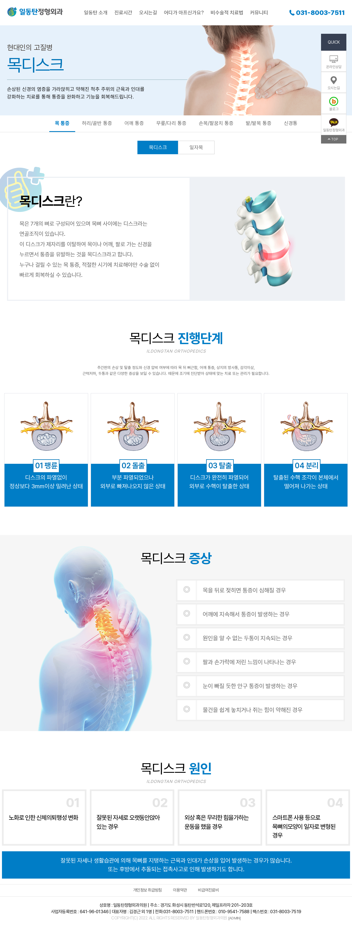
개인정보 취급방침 (147, 890)
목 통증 (62, 123)
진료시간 (123, 12)
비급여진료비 (208, 890)
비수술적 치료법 (227, 12)
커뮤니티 (259, 12)
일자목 (196, 147)
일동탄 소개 (96, 12)
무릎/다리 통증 (171, 123)
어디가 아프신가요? (184, 12)
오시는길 (148, 12)
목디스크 (158, 147)
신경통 (290, 123)
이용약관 (180, 890)
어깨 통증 (134, 123)
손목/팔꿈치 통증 (216, 123)
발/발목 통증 (258, 123)
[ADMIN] (234, 918)
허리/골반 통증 (97, 123)
